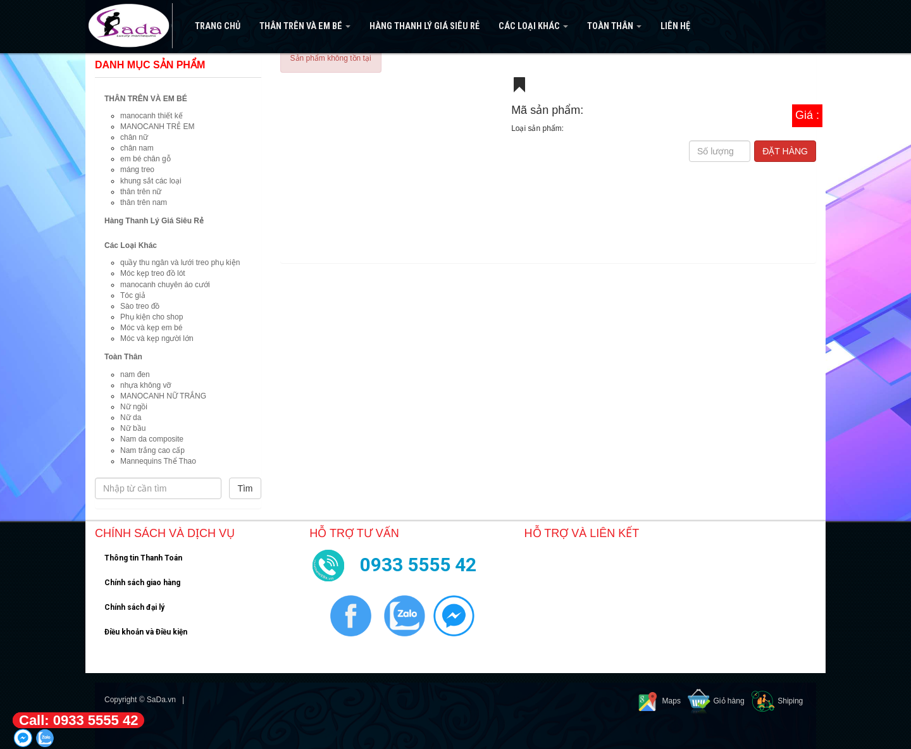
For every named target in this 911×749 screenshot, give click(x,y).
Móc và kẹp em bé (151, 327)
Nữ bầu (133, 428)
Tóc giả (133, 295)
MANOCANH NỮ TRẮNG (163, 396)
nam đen (135, 374)
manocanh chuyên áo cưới (165, 284)
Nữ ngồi (133, 406)
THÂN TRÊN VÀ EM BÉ (304, 26)
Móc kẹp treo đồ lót (152, 273)
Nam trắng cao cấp (152, 450)
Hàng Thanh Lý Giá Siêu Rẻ (424, 26)
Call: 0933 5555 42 (78, 720)
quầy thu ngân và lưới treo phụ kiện (180, 262)
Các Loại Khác (533, 26)
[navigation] (455, 26)
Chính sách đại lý (134, 607)
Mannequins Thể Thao (158, 461)
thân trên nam (143, 202)
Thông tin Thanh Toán (143, 558)
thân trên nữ (140, 191)
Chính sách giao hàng (142, 582)
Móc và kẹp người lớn (157, 338)
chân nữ (134, 137)
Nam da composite (151, 439)
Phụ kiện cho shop (151, 317)
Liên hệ (675, 26)
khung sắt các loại (151, 180)
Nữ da (130, 417)
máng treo (137, 169)
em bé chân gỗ (145, 158)
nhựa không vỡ (145, 385)
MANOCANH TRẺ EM (157, 126)
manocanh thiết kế (151, 115)
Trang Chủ (217, 26)
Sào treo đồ (139, 306)
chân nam (137, 148)
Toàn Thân (614, 26)
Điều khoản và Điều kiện (145, 632)
